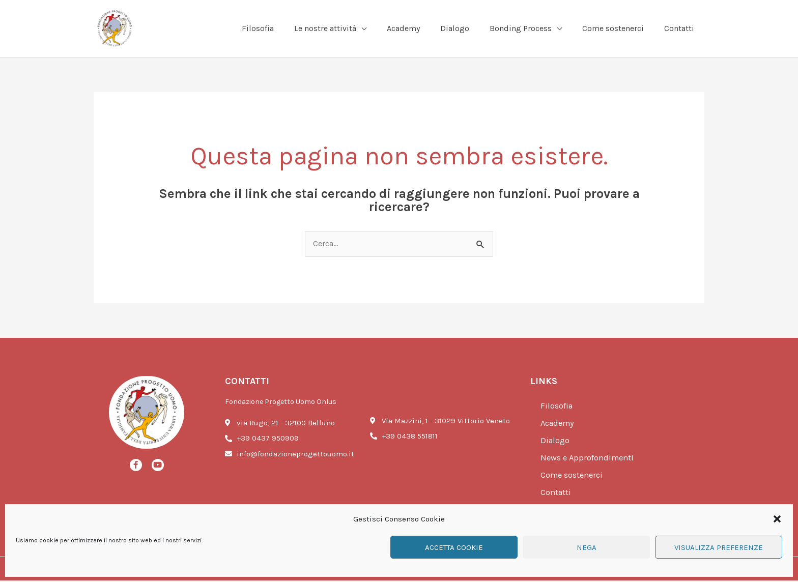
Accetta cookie (454, 547)
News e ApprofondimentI (588, 459)
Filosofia (557, 407)
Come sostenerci (573, 477)
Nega (586, 547)
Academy (558, 425)
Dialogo (555, 442)
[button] (777, 519)
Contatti (556, 494)
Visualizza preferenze (718, 547)
